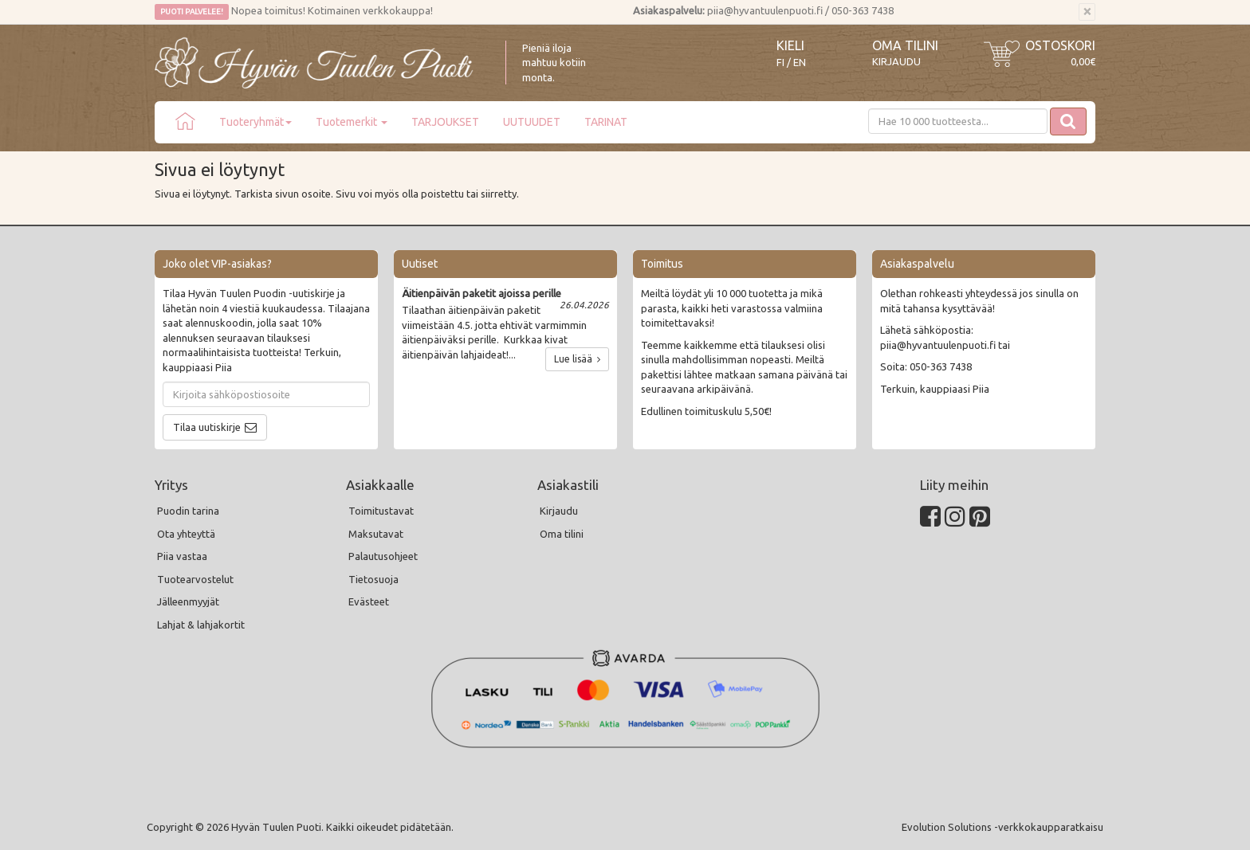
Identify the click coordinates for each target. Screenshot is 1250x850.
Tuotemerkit (351, 122)
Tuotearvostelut (195, 579)
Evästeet (368, 601)
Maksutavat (375, 533)
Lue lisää (577, 359)
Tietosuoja (373, 579)
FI (780, 62)
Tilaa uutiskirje (207, 427)
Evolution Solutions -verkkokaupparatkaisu (1002, 826)
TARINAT (605, 122)
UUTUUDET (531, 122)
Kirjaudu (896, 61)
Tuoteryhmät (255, 122)
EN (799, 62)
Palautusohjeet (383, 556)
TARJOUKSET (445, 122)
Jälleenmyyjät (188, 601)
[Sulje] (1087, 12)
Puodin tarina (188, 510)
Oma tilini (905, 45)
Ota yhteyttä (186, 533)
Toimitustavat (381, 510)
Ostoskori (1060, 45)
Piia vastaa (182, 556)
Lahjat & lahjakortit (201, 624)
